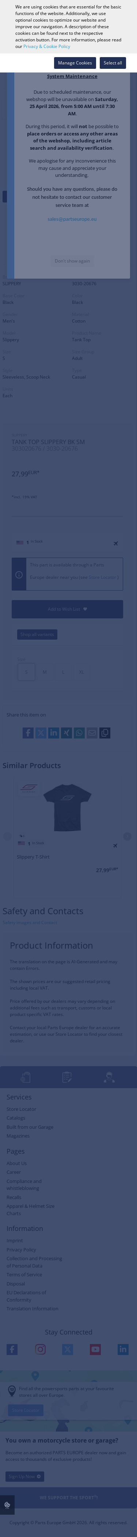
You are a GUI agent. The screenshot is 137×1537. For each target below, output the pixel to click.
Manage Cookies (75, 63)
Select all (113, 63)
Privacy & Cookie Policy (46, 46)
